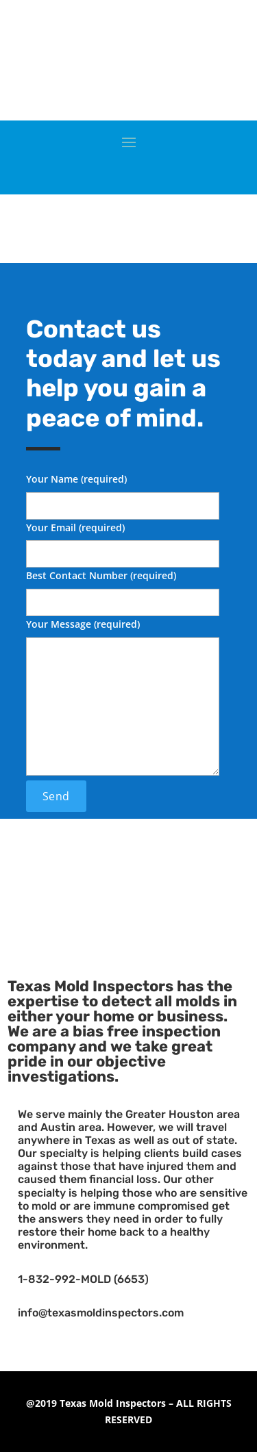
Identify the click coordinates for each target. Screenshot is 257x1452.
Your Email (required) (122, 541)
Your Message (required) (122, 697)
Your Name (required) (122, 492)
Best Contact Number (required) (122, 589)
